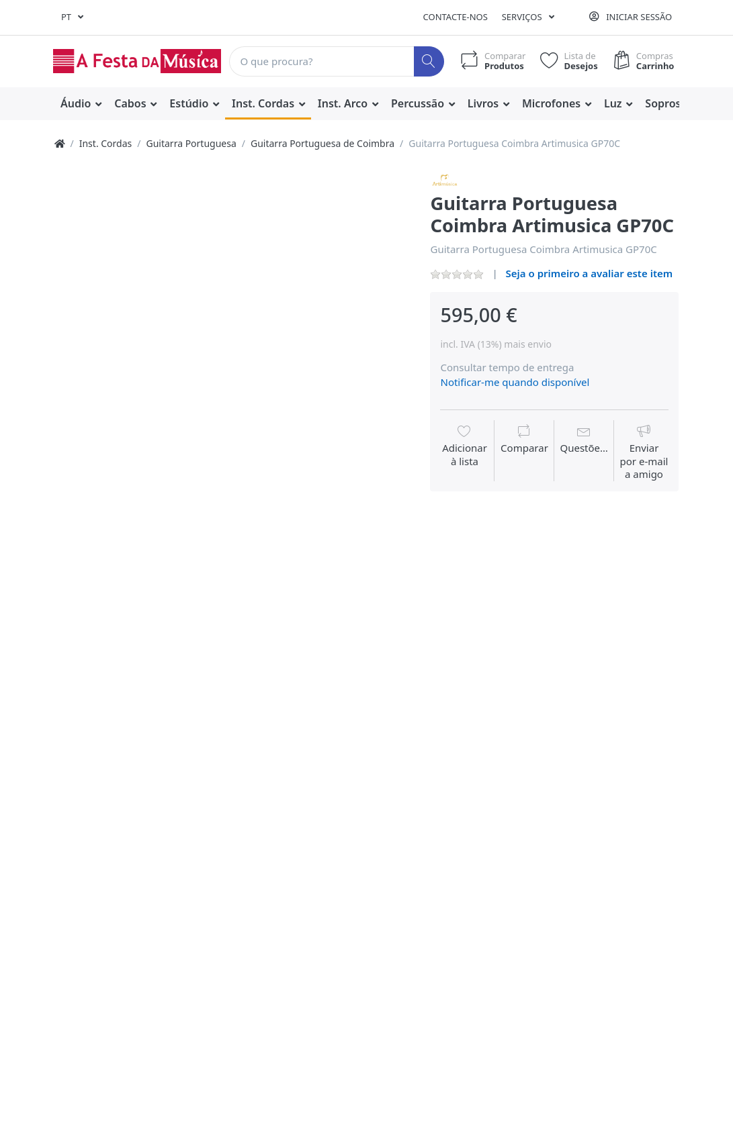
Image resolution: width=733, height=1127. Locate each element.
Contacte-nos (455, 17)
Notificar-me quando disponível (514, 382)
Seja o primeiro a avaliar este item (589, 273)
